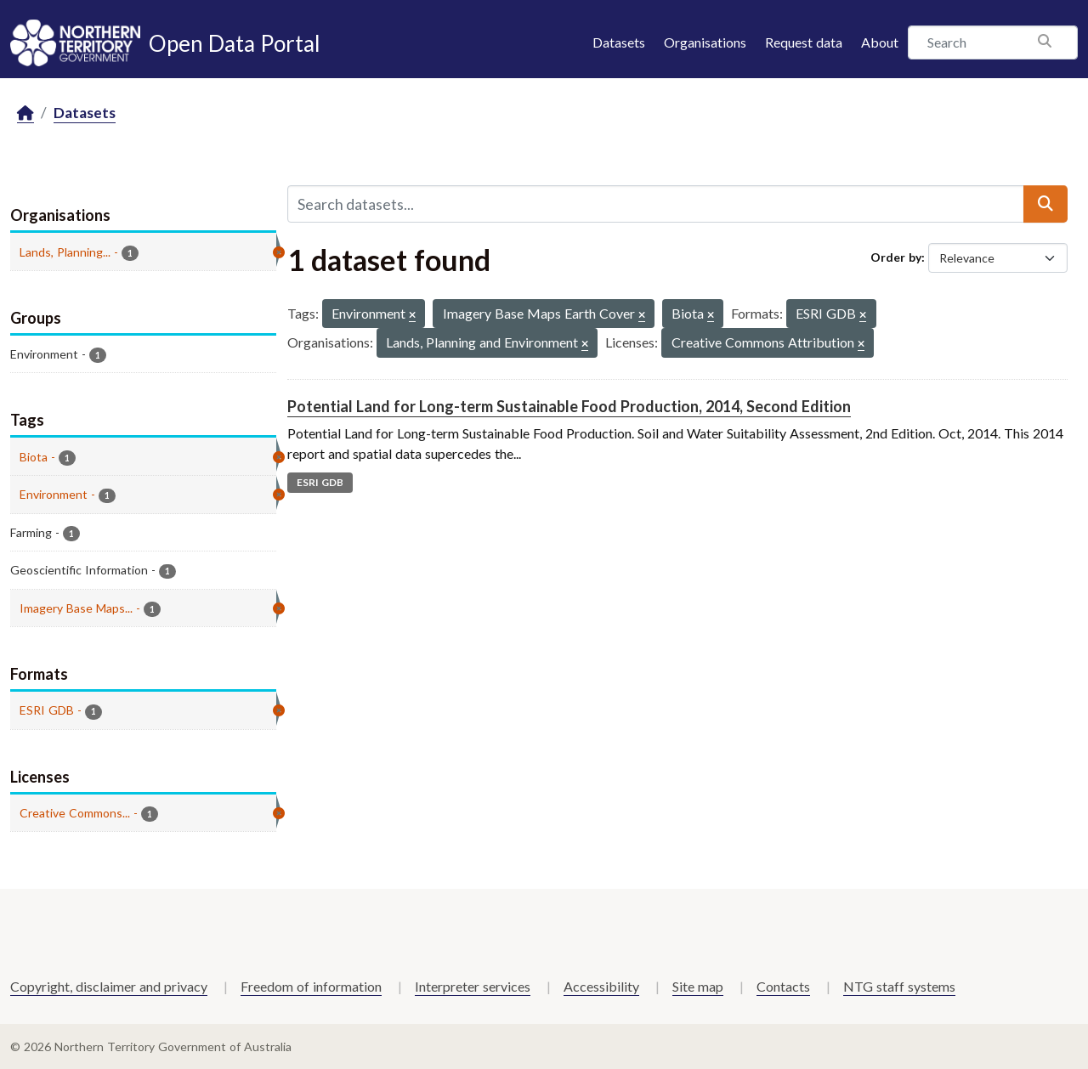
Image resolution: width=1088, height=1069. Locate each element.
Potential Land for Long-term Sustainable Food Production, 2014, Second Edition (569, 406)
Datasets (618, 42)
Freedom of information (311, 986)
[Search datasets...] (655, 204)
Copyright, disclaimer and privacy (108, 986)
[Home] (25, 113)
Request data (803, 42)
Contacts (783, 986)
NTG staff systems (899, 986)
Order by (895, 257)
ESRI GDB (320, 482)
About (879, 42)
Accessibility (601, 986)
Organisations (705, 42)
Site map (697, 986)
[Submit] (1045, 204)
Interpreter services (472, 986)
